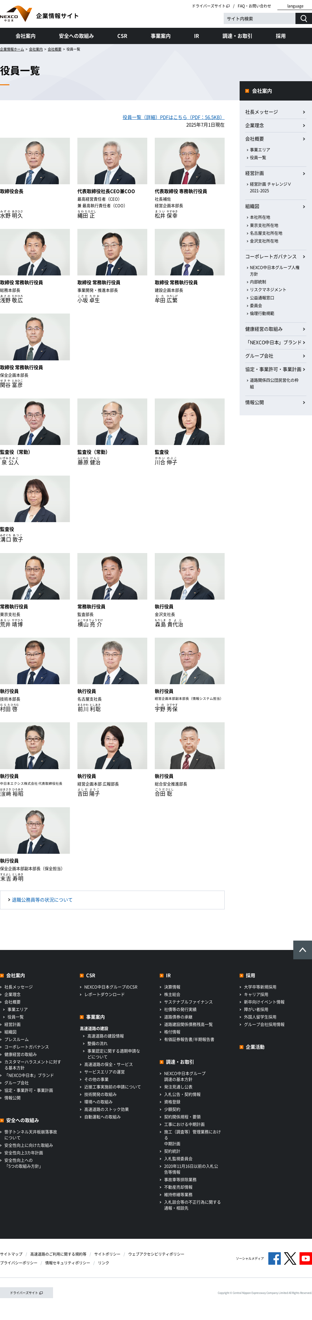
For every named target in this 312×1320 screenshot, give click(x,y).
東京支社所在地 (264, 225)
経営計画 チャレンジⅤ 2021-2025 (270, 187)
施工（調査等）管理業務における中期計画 (192, 1137)
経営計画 (254, 173)
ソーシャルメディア (250, 1258)
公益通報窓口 (262, 297)
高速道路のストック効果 (106, 1109)
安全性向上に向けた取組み (28, 1145)
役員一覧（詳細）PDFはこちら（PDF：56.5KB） (174, 117)
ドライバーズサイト (211, 6)
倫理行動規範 (262, 313)
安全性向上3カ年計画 (23, 1152)
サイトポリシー (107, 1254)
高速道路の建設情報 (105, 1036)
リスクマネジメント (268, 289)
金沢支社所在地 (264, 241)
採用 (281, 35)
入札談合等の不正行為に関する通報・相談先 (192, 1205)
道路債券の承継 (178, 1017)
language (295, 6)
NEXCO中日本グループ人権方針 (275, 270)
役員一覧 (258, 157)
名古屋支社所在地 (266, 233)
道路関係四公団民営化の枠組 (274, 383)
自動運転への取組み (102, 1117)
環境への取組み (98, 1102)
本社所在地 (260, 217)
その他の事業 (96, 1079)
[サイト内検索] (259, 18)
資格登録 (172, 1102)
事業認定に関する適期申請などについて (113, 1054)
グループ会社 (259, 355)
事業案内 (161, 35)
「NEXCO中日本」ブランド (273, 342)
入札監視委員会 (178, 1158)
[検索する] (303, 18)
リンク (103, 1263)
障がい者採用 (256, 1009)
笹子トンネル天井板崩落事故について (30, 1134)
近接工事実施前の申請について (112, 1087)
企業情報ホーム (12, 49)
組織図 (252, 206)
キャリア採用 (256, 994)
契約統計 (172, 1151)
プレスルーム (16, 1039)
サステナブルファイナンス (188, 1002)
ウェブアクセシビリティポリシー (156, 1254)
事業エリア (260, 149)
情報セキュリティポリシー (67, 1263)
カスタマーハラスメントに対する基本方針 (32, 1064)
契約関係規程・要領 (182, 1117)
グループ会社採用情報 (264, 1024)
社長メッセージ (261, 111)
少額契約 (172, 1109)
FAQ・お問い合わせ (254, 6)
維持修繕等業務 (178, 1194)
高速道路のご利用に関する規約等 (58, 1254)
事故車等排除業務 (180, 1179)
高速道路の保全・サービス (108, 1064)
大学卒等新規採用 (260, 987)
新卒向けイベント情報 (264, 1002)
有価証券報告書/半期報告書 (189, 1039)
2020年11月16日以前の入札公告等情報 (191, 1169)
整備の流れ (97, 1043)
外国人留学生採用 (260, 1017)
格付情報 (172, 1032)
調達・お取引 (237, 35)
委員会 (256, 305)
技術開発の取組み (100, 1094)
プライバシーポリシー (18, 1263)
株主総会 (172, 994)
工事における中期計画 (184, 1124)
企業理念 (254, 125)
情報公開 (254, 402)
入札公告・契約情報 (182, 1094)
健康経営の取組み (264, 328)
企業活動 (255, 1046)
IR (196, 35)
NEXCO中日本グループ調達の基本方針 (185, 1076)
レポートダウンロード (104, 994)
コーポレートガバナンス (271, 256)
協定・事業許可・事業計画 (273, 369)
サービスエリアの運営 (104, 1072)
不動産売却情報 (178, 1187)
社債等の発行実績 (180, 1009)
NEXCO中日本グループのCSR (110, 987)
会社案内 (26, 35)
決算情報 (172, 987)
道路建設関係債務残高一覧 (188, 1024)
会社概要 (54, 49)
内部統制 (258, 281)
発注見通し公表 (178, 1087)
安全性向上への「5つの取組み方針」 (23, 1163)
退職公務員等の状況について (42, 899)
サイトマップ (11, 1254)
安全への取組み (76, 35)
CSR (122, 35)
